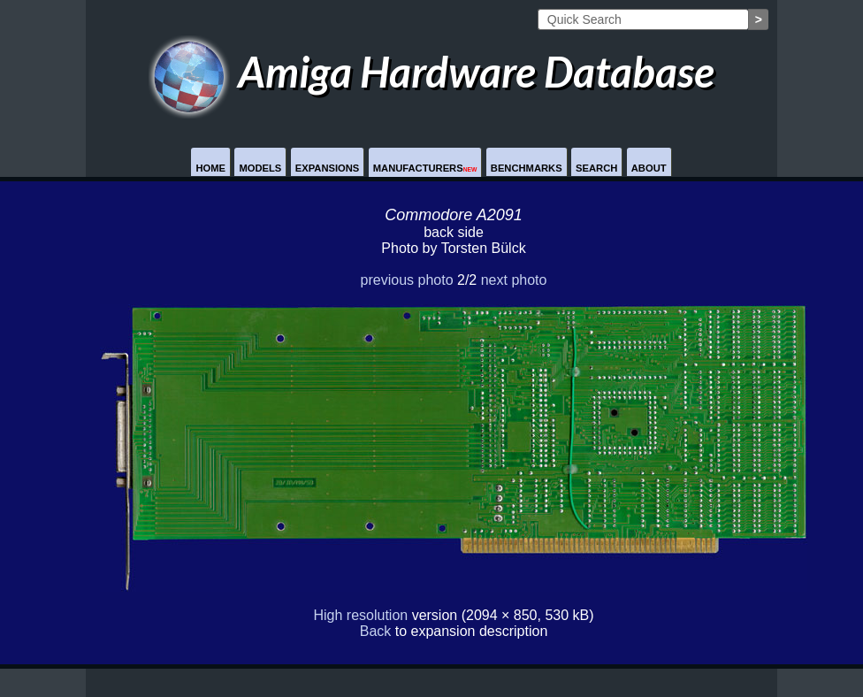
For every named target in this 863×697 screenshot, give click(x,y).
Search (596, 168)
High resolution (360, 615)
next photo (514, 279)
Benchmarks (526, 168)
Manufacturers (425, 168)
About (649, 168)
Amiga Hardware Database (432, 71)
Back (376, 631)
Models (260, 168)
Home (210, 168)
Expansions (327, 168)
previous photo (407, 279)
